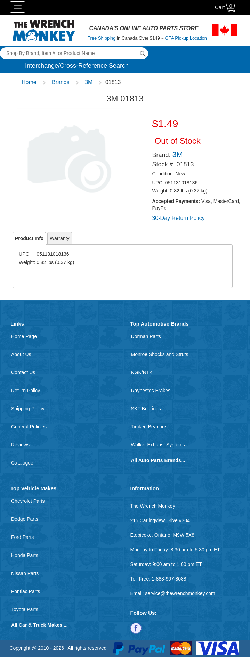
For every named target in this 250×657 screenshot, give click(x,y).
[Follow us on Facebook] (136, 627)
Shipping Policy (28, 408)
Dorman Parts (146, 336)
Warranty (59, 238)
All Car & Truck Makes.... (39, 625)
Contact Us (23, 372)
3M (88, 82)
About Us (21, 354)
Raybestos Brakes (151, 390)
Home (29, 82)
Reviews (20, 444)
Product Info (29, 238)
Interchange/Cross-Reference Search (77, 65)
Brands (61, 82)
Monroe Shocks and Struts (159, 354)
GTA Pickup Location (186, 38)
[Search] (74, 53)
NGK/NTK (142, 372)
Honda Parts (24, 555)
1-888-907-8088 (169, 579)
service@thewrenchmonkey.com (180, 593)
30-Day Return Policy (178, 218)
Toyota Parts (24, 609)
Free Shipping (102, 38)
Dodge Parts (24, 519)
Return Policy (25, 390)
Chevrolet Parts (28, 501)
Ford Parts (22, 537)
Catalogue (22, 463)
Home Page (24, 336)
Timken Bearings (149, 426)
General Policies (29, 426)
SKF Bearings (146, 408)
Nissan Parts (25, 573)
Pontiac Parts (25, 591)
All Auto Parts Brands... (158, 460)
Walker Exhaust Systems (158, 444)
